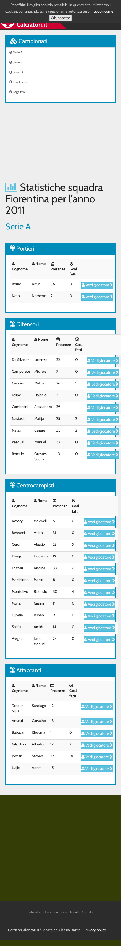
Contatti (87, 912)
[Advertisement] (50, 142)
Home (47, 912)
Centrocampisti (32, 485)
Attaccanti (25, 670)
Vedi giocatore (97, 285)
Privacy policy (95, 930)
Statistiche (34, 912)
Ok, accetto (60, 18)
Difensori (24, 324)
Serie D (16, 72)
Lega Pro (17, 92)
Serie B (15, 62)
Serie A (15, 52)
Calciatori (60, 912)
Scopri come (103, 11)
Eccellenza (18, 82)
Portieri (22, 248)
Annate (75, 912)
